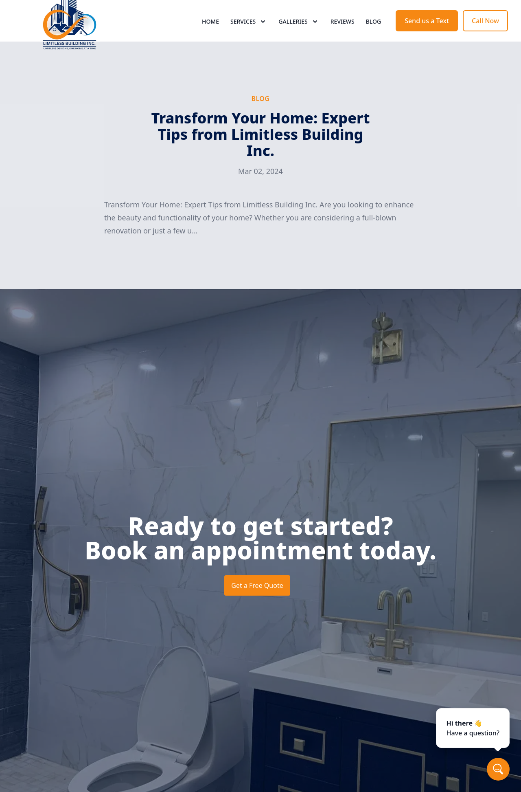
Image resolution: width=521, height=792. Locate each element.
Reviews (343, 36)
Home (210, 36)
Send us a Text (427, 35)
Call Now (485, 35)
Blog (373, 36)
